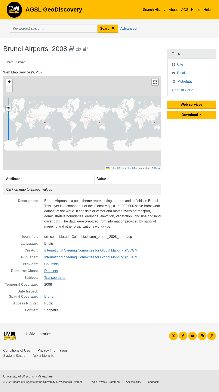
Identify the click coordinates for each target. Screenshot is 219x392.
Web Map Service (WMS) (22, 72)
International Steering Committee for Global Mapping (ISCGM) (91, 250)
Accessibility (133, 381)
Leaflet (111, 168)
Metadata (185, 81)
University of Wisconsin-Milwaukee (28, 376)
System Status (14, 355)
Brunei (49, 296)
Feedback (152, 381)
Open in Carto (182, 90)
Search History (154, 10)
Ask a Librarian (44, 355)
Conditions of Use (16, 350)
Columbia (51, 264)
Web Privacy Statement (105, 381)
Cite (180, 64)
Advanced (128, 28)
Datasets (51, 271)
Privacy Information (52, 350)
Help (207, 10)
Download (190, 115)
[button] (9, 82)
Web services (192, 104)
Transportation (55, 277)
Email (181, 73)
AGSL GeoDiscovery (14, 11)
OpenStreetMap (129, 168)
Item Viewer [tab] (16, 62)
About (173, 10)
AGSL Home (190, 10)
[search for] (54, 29)
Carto (157, 168)
